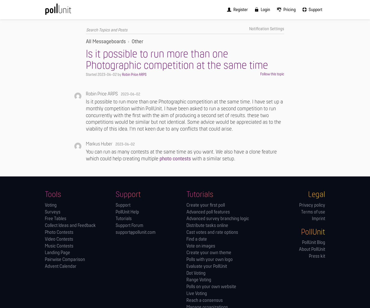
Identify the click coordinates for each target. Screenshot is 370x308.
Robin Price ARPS (134, 75)
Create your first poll (205, 205)
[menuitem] (241, 9)
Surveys (52, 212)
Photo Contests (59, 232)
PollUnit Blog (313, 242)
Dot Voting (196, 273)
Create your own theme (208, 252)
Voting (51, 205)
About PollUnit (312, 249)
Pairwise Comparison (65, 259)
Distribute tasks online (207, 225)
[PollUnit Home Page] (66, 11)
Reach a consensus (204, 300)
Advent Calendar (60, 266)
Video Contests (59, 239)
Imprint (318, 218)
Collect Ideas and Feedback (70, 225)
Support (123, 205)
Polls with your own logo (209, 259)
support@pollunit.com (136, 232)
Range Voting (198, 279)
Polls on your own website (211, 286)
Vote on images (200, 246)
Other (137, 41)
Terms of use (313, 212)
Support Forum (129, 225)
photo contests (175, 159)
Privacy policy (312, 205)
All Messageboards (106, 41)
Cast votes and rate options (212, 232)
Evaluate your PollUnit (206, 266)
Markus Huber (99, 143)
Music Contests (59, 246)
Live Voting (196, 293)
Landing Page (57, 252)
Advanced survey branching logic (217, 218)
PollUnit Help (127, 212)
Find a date (196, 239)
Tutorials (124, 218)
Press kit (317, 256)
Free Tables (55, 218)
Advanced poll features (208, 212)
